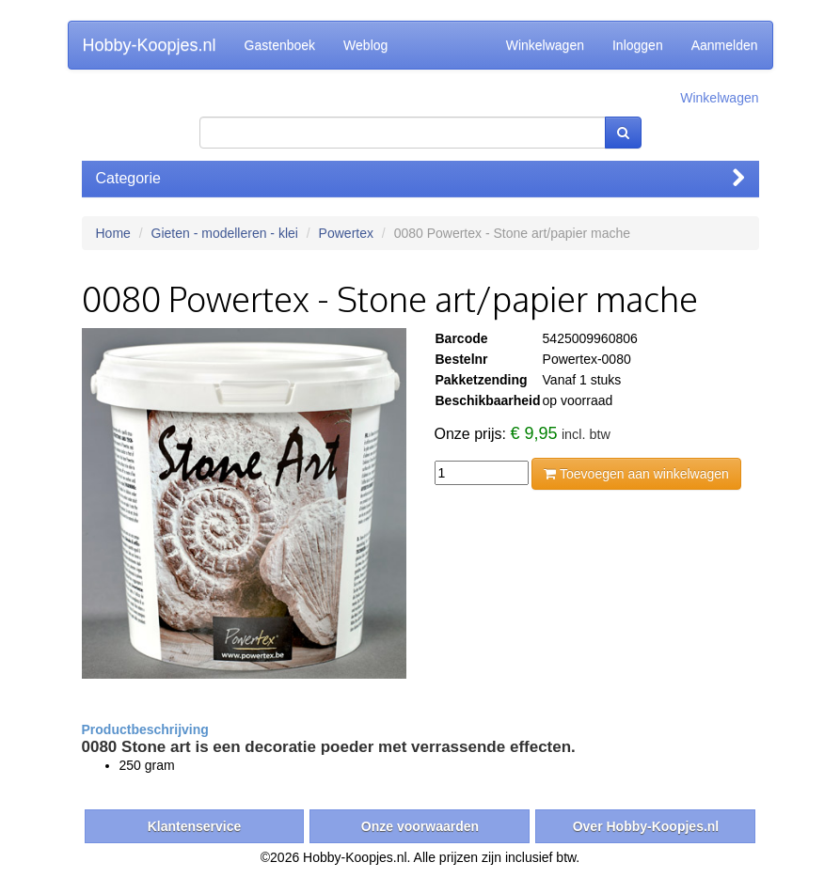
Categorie (420, 178)
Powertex (346, 233)
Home (113, 233)
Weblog (365, 45)
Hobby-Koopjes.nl (149, 45)
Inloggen (637, 45)
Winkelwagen (545, 45)
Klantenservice (195, 826)
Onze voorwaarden (420, 826)
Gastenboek (280, 45)
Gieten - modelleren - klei (224, 233)
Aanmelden (724, 45)
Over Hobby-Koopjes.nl (646, 826)
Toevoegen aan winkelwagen (636, 473)
